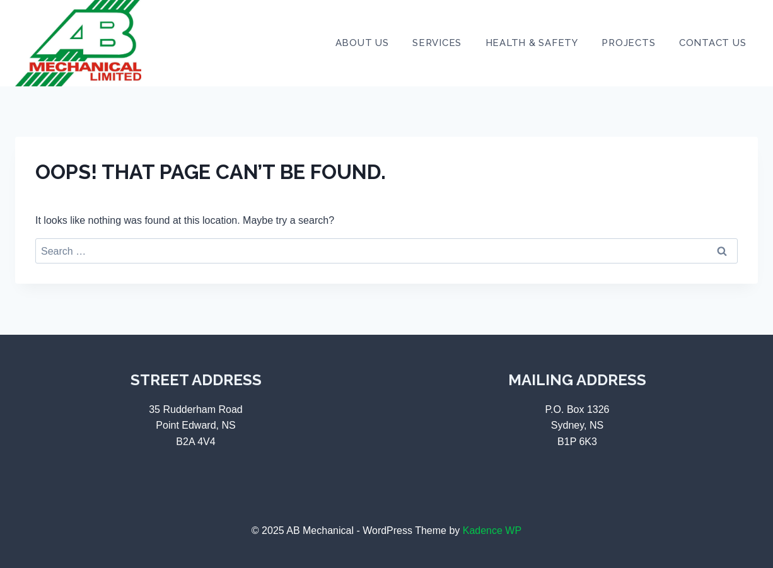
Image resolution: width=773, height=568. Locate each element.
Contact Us (713, 43)
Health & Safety (531, 43)
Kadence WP (492, 530)
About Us (362, 43)
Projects (628, 43)
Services (437, 43)
